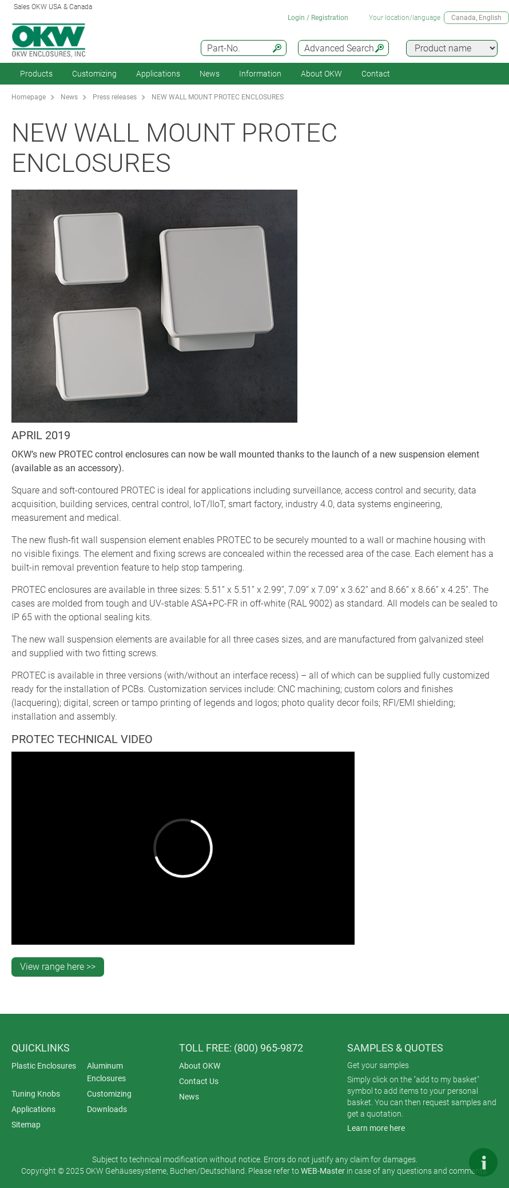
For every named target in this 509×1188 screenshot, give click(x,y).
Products (36, 73)
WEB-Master (323, 1170)
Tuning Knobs (35, 1093)
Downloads (107, 1109)
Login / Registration (318, 18)
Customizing (94, 73)
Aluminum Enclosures (106, 1072)
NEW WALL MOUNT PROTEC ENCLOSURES (218, 97)
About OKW (199, 1065)
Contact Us (198, 1081)
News (210, 73)
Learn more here (376, 1128)
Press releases (115, 97)
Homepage (28, 97)
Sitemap (26, 1124)
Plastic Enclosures (43, 1065)
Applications (158, 73)
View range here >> (58, 966)
